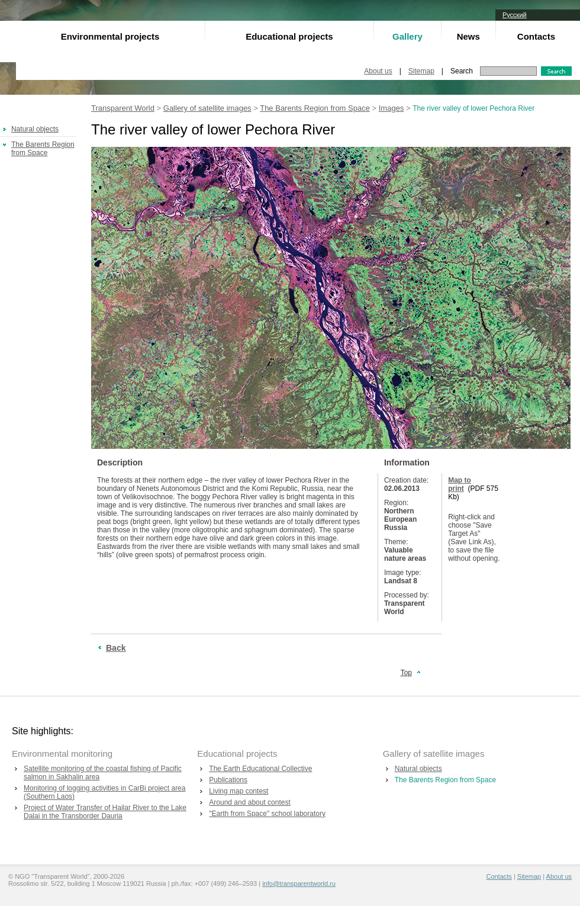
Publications (228, 780)
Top (406, 673)
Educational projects (289, 36)
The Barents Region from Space (43, 148)
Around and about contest (249, 802)
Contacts (536, 36)
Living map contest (238, 791)
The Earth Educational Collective (260, 768)
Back (115, 648)
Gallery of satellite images (207, 108)
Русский (514, 14)
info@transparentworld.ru (299, 883)
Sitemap (421, 71)
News (468, 36)
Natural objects (35, 129)
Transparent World (122, 108)
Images (391, 108)
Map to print (459, 484)
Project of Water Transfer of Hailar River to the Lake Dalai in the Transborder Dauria (105, 812)
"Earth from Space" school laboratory (267, 813)
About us (378, 71)
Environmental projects (110, 36)
